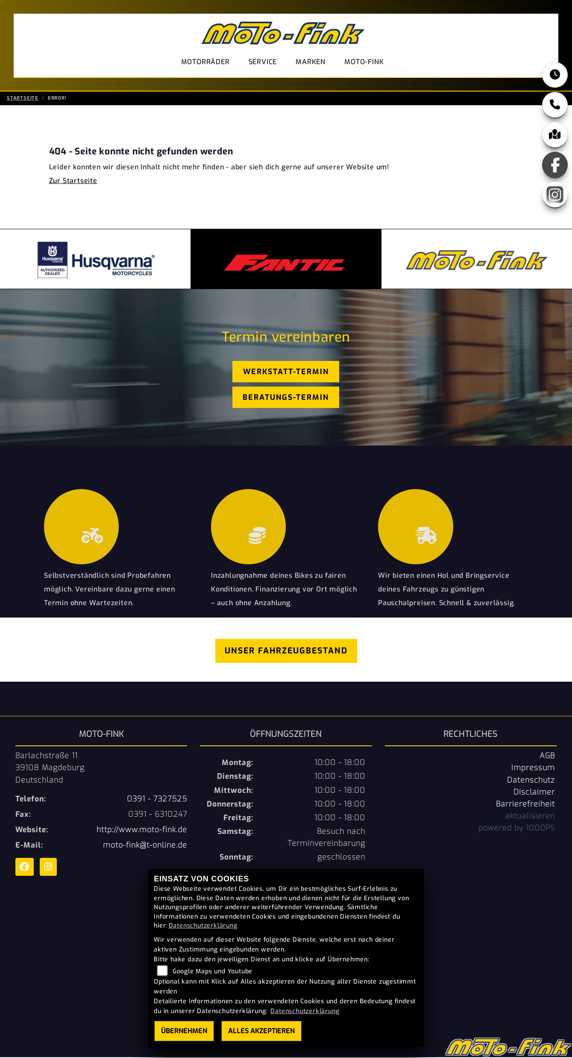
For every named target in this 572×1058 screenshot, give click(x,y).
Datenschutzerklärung (203, 926)
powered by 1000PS (516, 829)
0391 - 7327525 (157, 800)
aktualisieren (530, 817)
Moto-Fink (364, 61)
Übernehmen (184, 1030)
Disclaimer (534, 793)
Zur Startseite (73, 181)
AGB (547, 756)
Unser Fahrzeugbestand (286, 651)
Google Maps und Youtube (212, 971)
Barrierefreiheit (525, 805)
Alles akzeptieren (261, 1030)
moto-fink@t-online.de (145, 846)
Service (263, 61)
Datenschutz (531, 781)
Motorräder (205, 61)
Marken (311, 61)
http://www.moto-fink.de (142, 830)
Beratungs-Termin (286, 398)
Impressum (533, 768)
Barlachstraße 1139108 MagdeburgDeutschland (50, 768)
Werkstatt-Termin (286, 372)
